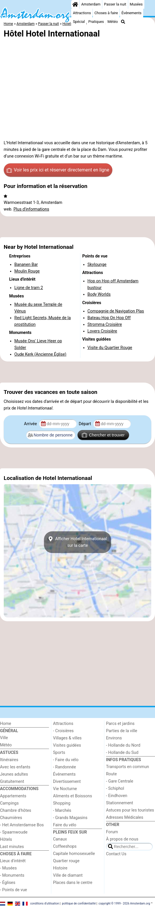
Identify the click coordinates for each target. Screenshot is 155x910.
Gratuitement (12, 781)
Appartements (13, 796)
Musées (136, 4)
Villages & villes (67, 738)
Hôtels (6, 839)
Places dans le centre (72, 882)
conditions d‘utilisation (44, 903)
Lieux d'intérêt (13, 860)
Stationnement (119, 803)
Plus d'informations (31, 209)
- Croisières (63, 730)
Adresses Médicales (124, 817)
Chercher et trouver (103, 435)
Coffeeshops (65, 846)
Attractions (82, 13)
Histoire (60, 868)
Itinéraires (9, 759)
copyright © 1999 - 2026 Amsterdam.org (124, 903)
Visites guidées (67, 745)
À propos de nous (122, 839)
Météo (112, 21)
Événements (131, 13)
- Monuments (12, 875)
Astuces (9, 752)
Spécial (79, 21)
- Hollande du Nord (123, 745)
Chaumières (11, 817)
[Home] (75, 4)
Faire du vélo (64, 825)
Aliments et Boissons (72, 796)
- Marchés (62, 810)
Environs (114, 738)
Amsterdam (91, 4)
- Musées (8, 868)
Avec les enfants (15, 767)
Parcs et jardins (120, 723)
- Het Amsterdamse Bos (22, 825)
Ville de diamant (68, 875)
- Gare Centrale (119, 781)
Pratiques (96, 21)
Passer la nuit (115, 4)
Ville (4, 737)
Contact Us (116, 853)
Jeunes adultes (14, 774)
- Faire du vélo (65, 759)
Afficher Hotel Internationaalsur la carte (77, 542)
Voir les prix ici (58, 170)
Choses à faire (106, 13)
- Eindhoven (116, 795)
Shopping (61, 803)
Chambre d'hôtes (15, 810)
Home (5, 723)
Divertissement (67, 781)
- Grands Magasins (70, 817)
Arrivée (31, 423)
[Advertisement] (77, 226)
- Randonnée (64, 767)
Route (111, 774)
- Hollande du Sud (122, 752)
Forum (112, 831)
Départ (85, 423)
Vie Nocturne (65, 788)
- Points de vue (13, 889)
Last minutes (12, 846)
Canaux (60, 839)
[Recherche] (123, 21)
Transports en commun (127, 766)
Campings (9, 803)
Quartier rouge (66, 860)
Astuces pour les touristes (130, 810)
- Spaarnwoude (13, 832)
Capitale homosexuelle (74, 853)
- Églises (7, 882)
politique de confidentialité (79, 903)
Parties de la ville (121, 730)
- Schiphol (115, 788)
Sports (59, 752)
